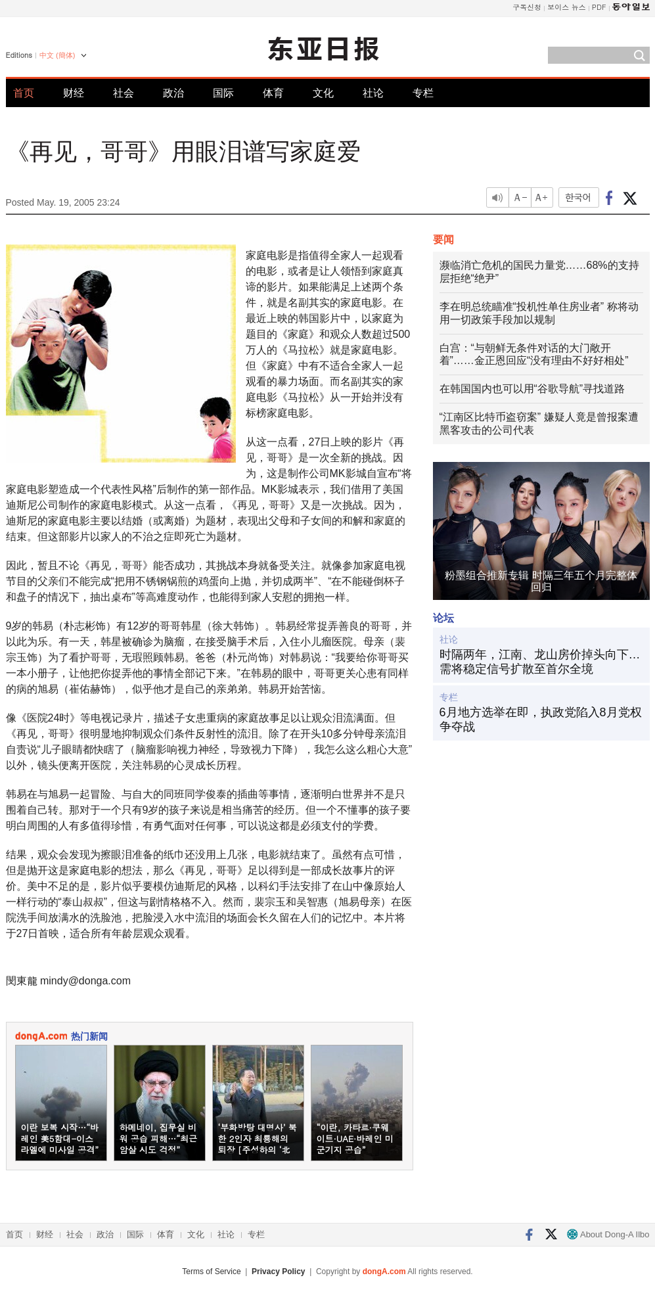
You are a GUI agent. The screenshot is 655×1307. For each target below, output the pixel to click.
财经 (73, 93)
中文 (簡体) (57, 55)
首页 (23, 93)
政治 (173, 93)
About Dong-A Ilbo (608, 1234)
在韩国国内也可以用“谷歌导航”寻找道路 (532, 388)
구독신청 (526, 7)
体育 (273, 93)
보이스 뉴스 (566, 7)
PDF (599, 7)
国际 (223, 93)
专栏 (423, 93)
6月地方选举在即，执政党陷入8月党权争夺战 (541, 719)
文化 (323, 93)
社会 (123, 93)
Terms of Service (211, 1271)
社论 (373, 93)
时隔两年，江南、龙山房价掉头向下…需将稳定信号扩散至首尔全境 (540, 662)
